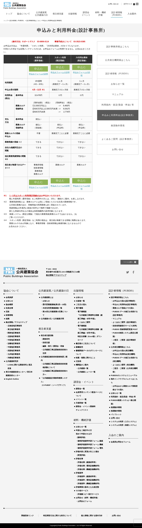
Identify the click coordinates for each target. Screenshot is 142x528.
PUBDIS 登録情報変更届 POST (125, 329)
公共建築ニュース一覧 (86, 372)
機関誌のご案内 (82, 365)
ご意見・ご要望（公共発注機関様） (125, 370)
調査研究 (46, 339)
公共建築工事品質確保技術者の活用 (55, 351)
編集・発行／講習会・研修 (53, 346)
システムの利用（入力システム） (124, 422)
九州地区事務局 (14, 354)
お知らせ (9, 301)
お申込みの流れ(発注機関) (123, 351)
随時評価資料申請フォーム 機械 (90, 444)
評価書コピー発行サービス (88, 494)
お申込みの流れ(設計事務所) (124, 301)
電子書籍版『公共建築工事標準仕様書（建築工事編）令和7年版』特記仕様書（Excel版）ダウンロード (90, 333)
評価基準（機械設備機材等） (89, 483)
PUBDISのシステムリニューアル (124, 375)
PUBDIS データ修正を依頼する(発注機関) (125, 359)
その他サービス (82, 491)
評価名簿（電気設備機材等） (89, 466)
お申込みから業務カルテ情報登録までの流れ (125, 388)
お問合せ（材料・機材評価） (87, 498)
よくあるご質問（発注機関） (124, 365)
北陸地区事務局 (14, 336)
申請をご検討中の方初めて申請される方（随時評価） (84, 433)
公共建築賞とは (47, 297)
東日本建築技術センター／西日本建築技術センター (19, 373)
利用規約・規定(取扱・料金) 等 (123, 397)
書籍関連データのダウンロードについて (89, 352)
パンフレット (116, 414)
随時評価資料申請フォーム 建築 (90, 441)
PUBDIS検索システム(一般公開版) (123, 402)
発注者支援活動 (47, 335)
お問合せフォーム (85, 501)
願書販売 (79, 347)
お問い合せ (115, 418)
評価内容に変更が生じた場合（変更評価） (87, 453)
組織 (7, 319)
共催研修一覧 (81, 403)
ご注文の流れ (81, 304)
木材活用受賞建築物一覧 (52, 308)
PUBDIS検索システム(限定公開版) (125, 334)
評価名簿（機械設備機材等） (89, 469)
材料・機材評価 (82, 420)
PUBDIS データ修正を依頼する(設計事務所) (125, 313)
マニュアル (117, 319)
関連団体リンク (27, 515)
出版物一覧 (80, 301)
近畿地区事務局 (14, 343)
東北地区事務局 (14, 329)
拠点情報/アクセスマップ (56, 275)
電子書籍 (79, 308)
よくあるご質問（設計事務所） (125, 322)
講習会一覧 (80, 389)
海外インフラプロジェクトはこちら (124, 380)
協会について (11, 290)
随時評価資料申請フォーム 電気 (90, 448)
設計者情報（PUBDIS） (122, 290)
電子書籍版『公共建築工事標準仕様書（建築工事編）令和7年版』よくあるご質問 (90, 317)
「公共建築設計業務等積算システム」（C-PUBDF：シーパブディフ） (54, 381)
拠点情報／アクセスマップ (16, 322)
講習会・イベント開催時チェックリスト (85, 408)
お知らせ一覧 (81, 427)
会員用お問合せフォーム (120, 442)
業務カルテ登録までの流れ (123, 308)
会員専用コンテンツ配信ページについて (89, 394)
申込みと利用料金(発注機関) (124, 354)
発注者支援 (45, 329)
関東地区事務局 (14, 333)
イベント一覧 (81, 399)
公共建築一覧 (83, 368)
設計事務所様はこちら (120, 297)
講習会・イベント (84, 382)
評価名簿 (79, 459)
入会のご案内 (116, 435)
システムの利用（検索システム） (124, 425)
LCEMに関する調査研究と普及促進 (20, 366)
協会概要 (9, 304)
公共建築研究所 (12, 361)
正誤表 (78, 361)
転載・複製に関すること (85, 358)
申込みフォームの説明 (38, 74)
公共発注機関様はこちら (120, 347)
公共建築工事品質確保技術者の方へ (55, 372)
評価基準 (79, 473)
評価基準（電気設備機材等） (89, 480)
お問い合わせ (113, 4)
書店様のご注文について (85, 343)
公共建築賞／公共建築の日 (53, 290)
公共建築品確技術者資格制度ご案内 (54, 358)
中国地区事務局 (14, 347)
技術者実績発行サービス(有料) (125, 326)
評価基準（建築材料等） (87, 476)
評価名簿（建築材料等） (87, 462)
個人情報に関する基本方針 (91, 515)
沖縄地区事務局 (14, 358)
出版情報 (79, 290)
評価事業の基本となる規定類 (87, 487)
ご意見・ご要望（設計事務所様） (124, 341)
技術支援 (46, 343)
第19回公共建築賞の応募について (55, 313)
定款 (7, 312)
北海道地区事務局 (15, 326)
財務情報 (9, 315)
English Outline (12, 379)
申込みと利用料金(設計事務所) (125, 304)
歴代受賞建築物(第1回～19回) (54, 304)
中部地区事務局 (14, 340)
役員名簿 (9, 308)
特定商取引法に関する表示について (57, 515)
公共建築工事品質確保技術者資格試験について (55, 365)
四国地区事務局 (14, 351)
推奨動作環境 (116, 407)
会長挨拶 (9, 297)
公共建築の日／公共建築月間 (52, 319)
